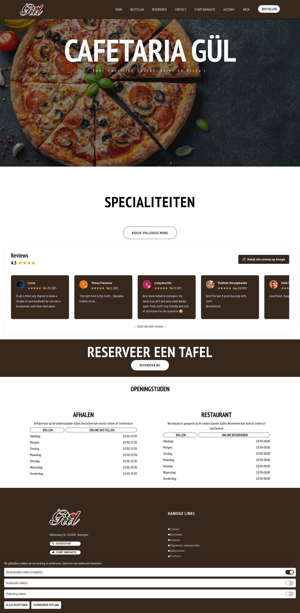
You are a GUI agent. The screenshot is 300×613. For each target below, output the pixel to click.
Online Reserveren (234, 451)
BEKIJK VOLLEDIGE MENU (150, 233)
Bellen (47, 446)
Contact (180, 9)
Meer (246, 9)
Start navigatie (64, 552)
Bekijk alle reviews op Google (263, 259)
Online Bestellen (101, 446)
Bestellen (137, 9)
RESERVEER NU (182, 365)
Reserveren (159, 9)
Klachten (174, 556)
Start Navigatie (205, 9)
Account (229, 9)
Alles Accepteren (17, 605)
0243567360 (61, 543)
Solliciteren (176, 551)
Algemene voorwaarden (184, 545)
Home (118, 9)
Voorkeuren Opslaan (46, 605)
